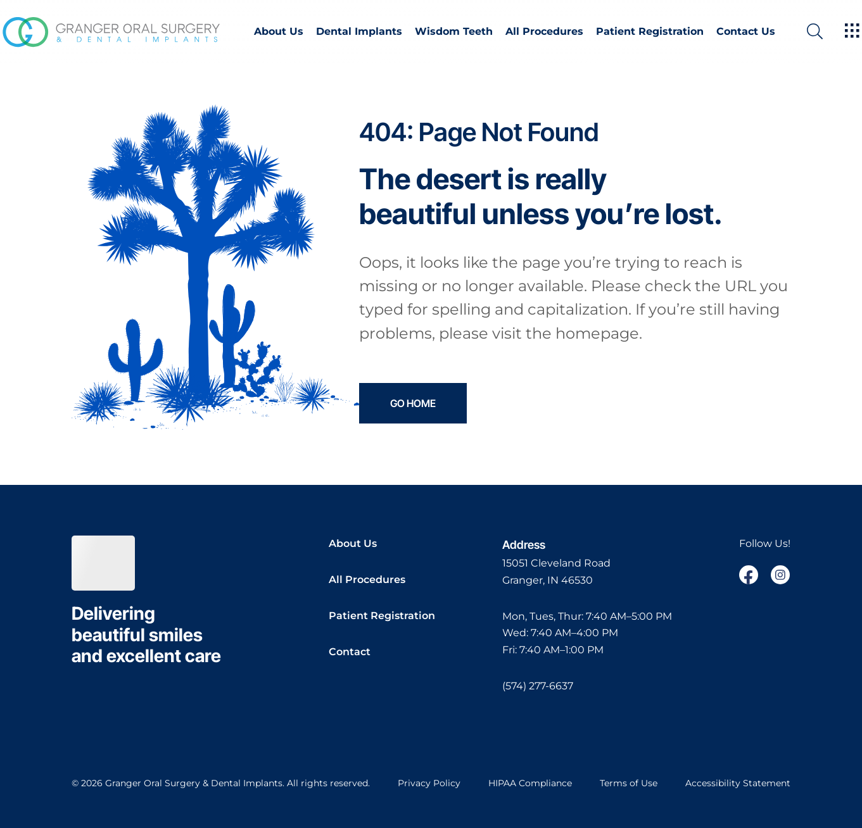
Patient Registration (650, 32)
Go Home (413, 403)
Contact (350, 652)
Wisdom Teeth (454, 32)
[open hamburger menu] (852, 31)
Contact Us (745, 32)
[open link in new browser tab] (748, 574)
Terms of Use (628, 783)
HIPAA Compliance (530, 783)
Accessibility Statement (737, 783)
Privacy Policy (429, 783)
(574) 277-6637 (537, 686)
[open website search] (825, 31)
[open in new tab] (556, 572)
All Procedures (544, 32)
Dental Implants (359, 32)
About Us (278, 32)
